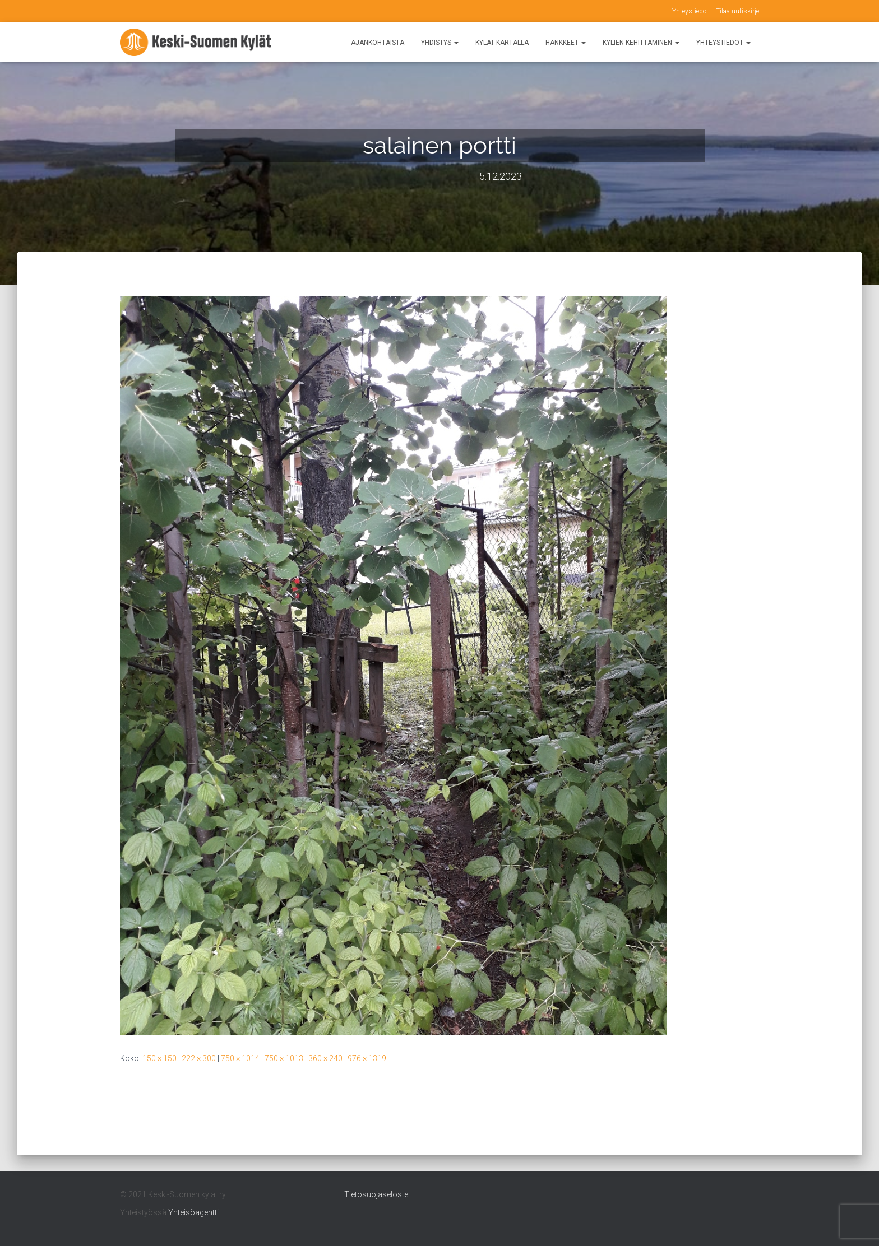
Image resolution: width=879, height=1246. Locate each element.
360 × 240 (325, 1058)
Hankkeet (565, 43)
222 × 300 (199, 1058)
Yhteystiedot (690, 11)
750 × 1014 (240, 1058)
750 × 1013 (284, 1058)
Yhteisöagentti (193, 1212)
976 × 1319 (367, 1058)
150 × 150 (159, 1058)
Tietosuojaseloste (376, 1194)
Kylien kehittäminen (641, 43)
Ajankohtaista (377, 43)
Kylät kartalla (502, 43)
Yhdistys (440, 43)
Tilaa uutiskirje (737, 11)
